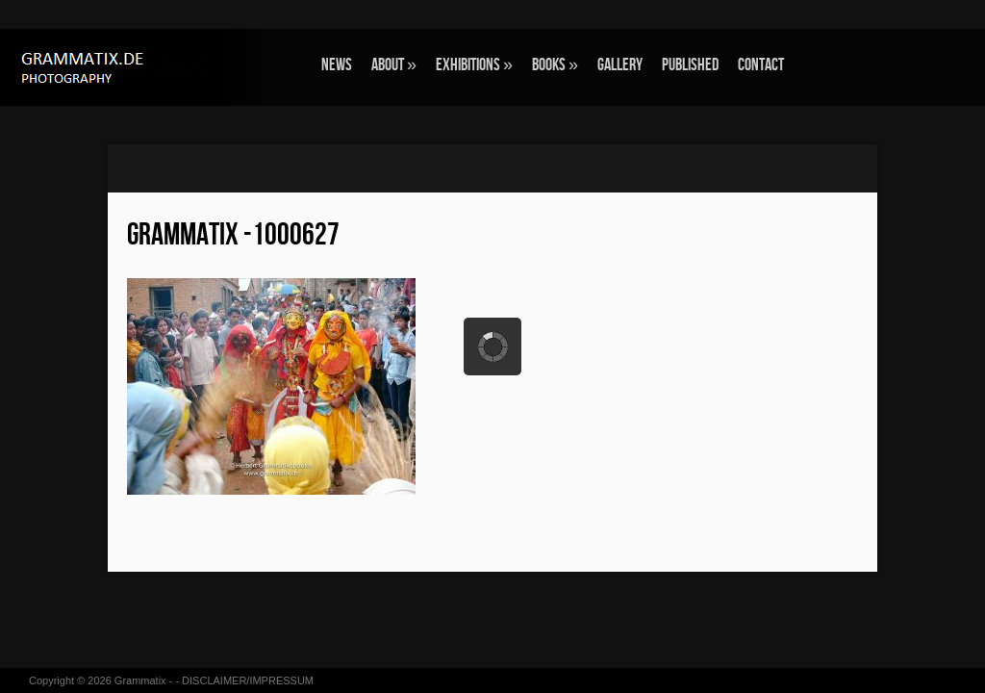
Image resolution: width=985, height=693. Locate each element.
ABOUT (394, 65)
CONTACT (761, 65)
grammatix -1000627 (233, 235)
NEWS (336, 65)
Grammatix (140, 680)
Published (690, 65)
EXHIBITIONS (474, 65)
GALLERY (620, 65)
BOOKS (555, 65)
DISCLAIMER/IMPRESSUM (248, 680)
